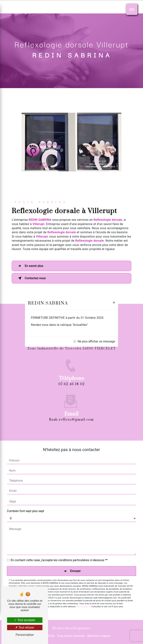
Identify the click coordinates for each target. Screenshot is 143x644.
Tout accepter (24, 620)
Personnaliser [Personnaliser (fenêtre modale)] (25, 634)
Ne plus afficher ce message (96, 341)
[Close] (114, 302)
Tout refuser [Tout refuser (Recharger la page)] (24, 627)
